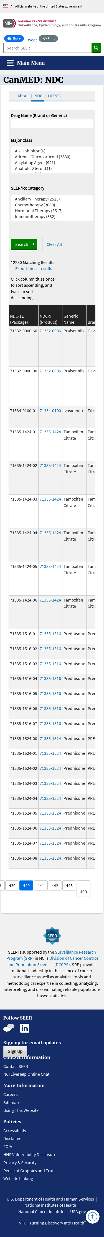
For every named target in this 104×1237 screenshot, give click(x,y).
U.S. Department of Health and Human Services (50, 1199)
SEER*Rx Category (27, 188)
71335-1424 (50, 431)
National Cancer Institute (41, 1211)
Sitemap (11, 1102)
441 (40, 885)
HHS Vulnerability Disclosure (29, 1154)
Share (15, 37)
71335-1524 (50, 738)
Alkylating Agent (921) (52, 162)
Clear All (54, 244)
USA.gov (78, 1211)
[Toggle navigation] (25, 63)
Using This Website (21, 1110)
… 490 (83, 888)
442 (55, 885)
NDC (38, 95)
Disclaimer (13, 1138)
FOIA (7, 1146)
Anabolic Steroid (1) (52, 168)
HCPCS (54, 95)
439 (12, 885)
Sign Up (15, 1051)
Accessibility (14, 1130)
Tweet (31, 40)
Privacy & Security (19, 1162)
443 (69, 885)
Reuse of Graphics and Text (28, 1170)
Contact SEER (15, 1066)
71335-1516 (50, 633)
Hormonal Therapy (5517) (52, 211)
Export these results (33, 268)
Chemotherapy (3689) (52, 205)
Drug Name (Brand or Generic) (39, 115)
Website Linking (18, 1178)
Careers (10, 1094)
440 (26, 885)
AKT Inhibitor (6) (52, 151)
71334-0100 (50, 410)
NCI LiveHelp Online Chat (26, 1074)
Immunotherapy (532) (52, 216)
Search (21, 244)
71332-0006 (50, 330)
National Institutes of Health (50, 1205)
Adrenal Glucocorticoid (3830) (52, 157)
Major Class (21, 140)
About (23, 95)
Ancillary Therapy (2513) (52, 199)
